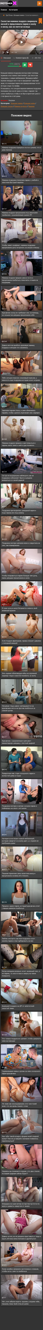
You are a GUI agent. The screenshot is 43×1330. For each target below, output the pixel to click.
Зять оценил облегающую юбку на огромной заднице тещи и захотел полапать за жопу (19, 674)
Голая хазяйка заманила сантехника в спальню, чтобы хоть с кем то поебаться (20, 1270)
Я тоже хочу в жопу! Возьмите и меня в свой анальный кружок (19, 609)
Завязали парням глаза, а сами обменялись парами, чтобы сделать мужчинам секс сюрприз (21, 411)
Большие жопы (29, 103)
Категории (13, 10)
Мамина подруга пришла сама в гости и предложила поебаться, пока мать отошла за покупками (20, 280)
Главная (4, 10)
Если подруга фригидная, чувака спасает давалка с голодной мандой (21, 642)
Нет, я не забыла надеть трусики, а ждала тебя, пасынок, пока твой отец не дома (21, 1302)
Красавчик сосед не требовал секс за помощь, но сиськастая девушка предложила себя (20, 313)
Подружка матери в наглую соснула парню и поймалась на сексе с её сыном (19, 807)
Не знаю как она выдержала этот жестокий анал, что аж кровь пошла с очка (19, 1105)
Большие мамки (17, 103)
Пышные (31, 106)
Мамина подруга (20, 106)
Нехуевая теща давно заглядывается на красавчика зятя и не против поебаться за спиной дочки (18, 708)
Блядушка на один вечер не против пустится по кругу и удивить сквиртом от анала (21, 1205)
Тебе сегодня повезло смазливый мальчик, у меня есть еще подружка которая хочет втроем (21, 379)
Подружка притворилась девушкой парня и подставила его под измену (19, 511)
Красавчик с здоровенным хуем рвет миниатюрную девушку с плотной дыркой (18, 742)
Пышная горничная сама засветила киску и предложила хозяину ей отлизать (18, 874)
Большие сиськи (7, 106)
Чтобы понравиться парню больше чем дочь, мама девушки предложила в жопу (19, 576)
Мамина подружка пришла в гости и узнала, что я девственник (21, 148)
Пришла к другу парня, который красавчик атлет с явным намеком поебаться (21, 907)
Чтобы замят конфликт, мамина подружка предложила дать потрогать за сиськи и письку (20, 246)
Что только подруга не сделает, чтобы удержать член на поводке (21, 1039)
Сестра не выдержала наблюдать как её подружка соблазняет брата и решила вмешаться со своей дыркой (18, 477)
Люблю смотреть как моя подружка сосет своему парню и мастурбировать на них (18, 939)
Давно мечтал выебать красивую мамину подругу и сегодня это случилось (18, 346)
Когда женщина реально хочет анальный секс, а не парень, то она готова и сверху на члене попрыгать (21, 973)
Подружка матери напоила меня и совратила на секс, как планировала (21, 544)
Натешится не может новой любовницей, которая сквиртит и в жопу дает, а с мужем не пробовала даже (20, 840)
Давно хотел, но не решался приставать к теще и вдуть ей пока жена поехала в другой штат (21, 1237)
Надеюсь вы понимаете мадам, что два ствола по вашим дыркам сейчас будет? (20, 1172)
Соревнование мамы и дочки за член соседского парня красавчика (21, 1072)
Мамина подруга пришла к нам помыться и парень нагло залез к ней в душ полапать (18, 444)
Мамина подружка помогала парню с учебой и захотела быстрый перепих (20, 181)
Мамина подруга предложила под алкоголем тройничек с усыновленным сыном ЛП (20, 213)
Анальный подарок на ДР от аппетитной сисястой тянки (18, 1007)
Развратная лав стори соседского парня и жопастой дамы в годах (18, 774)
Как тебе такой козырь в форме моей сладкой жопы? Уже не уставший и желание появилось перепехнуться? (20, 1138)
